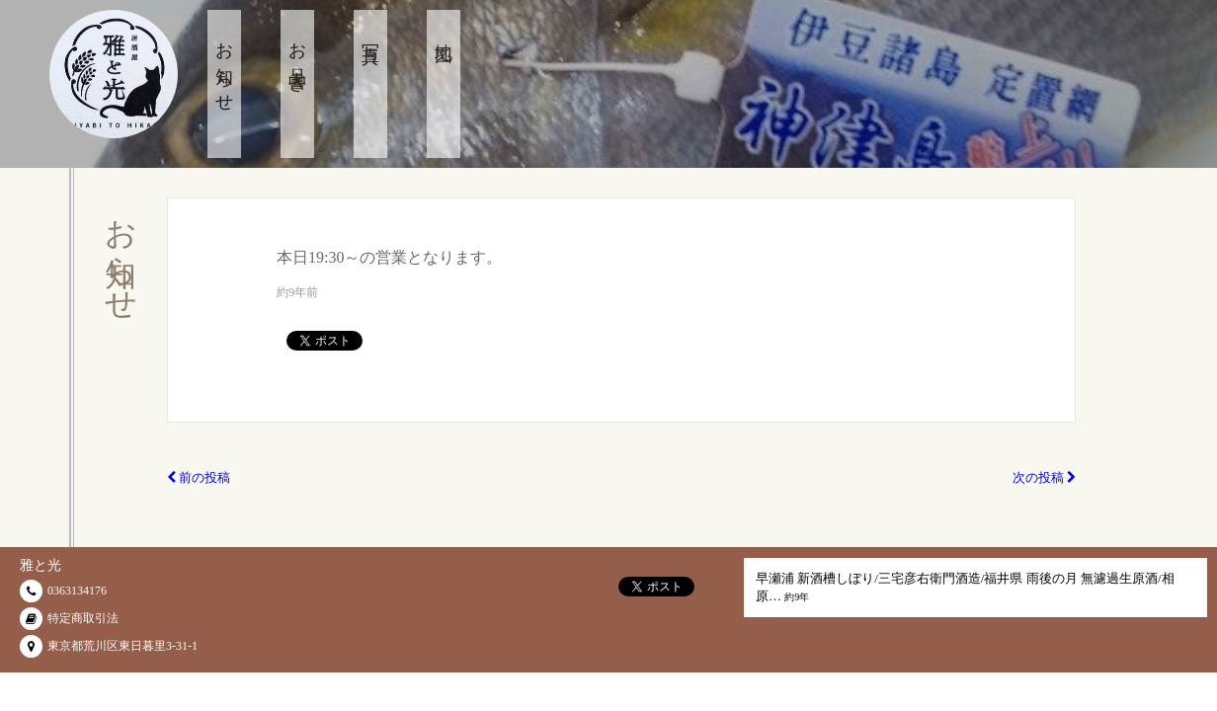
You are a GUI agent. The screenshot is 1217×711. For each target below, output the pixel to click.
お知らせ (224, 68)
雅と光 (40, 565)
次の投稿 (1044, 477)
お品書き (297, 58)
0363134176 (77, 590)
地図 (443, 34)
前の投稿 (198, 477)
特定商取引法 (83, 618)
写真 (370, 34)
